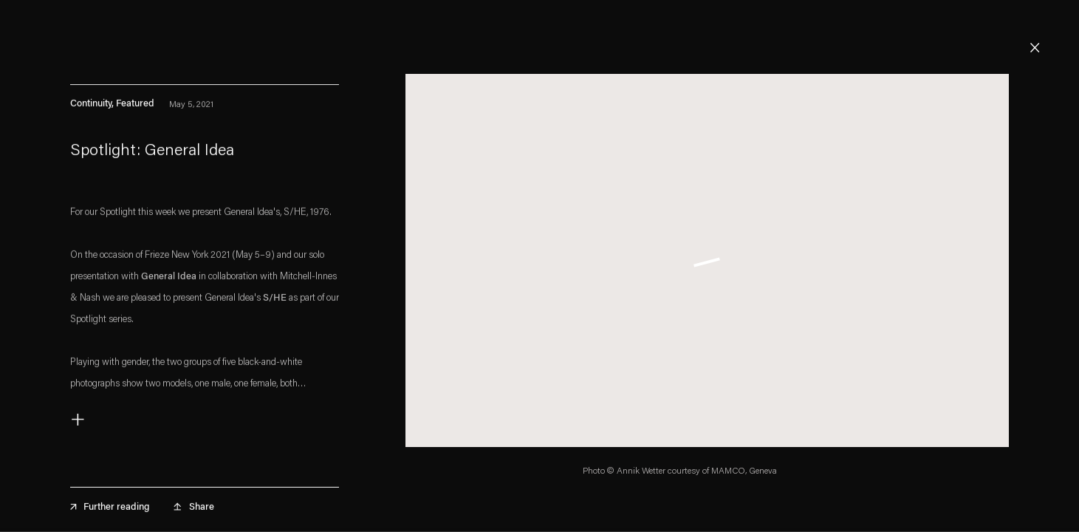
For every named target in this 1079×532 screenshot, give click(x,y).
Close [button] (1035, 48)
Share (201, 511)
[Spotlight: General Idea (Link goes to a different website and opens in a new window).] (204, 156)
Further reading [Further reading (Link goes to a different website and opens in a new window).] (109, 511)
